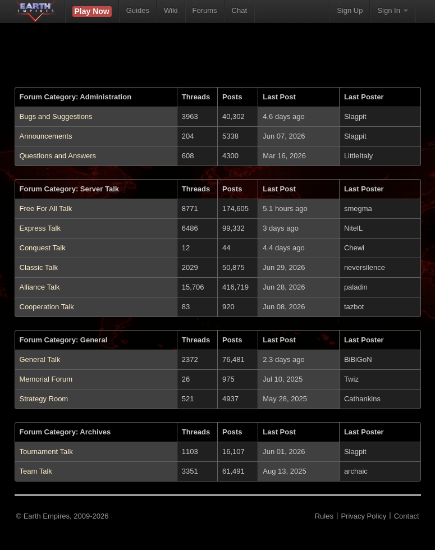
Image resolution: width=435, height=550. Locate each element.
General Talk (40, 359)
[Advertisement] (217, 62)
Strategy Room (44, 399)
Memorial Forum (46, 379)
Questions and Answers (58, 156)
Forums (205, 10)
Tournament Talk (46, 451)
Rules (324, 516)
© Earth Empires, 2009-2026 (62, 516)
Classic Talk (39, 267)
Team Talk (36, 471)
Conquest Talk (43, 248)
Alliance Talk (40, 287)
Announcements (46, 136)
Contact (406, 516)
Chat (239, 10)
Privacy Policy (363, 516)
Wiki (171, 10)
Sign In (392, 10)
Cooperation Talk (47, 306)
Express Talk (40, 228)
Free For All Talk (46, 208)
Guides (137, 10)
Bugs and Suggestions (56, 116)
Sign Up (350, 10)
